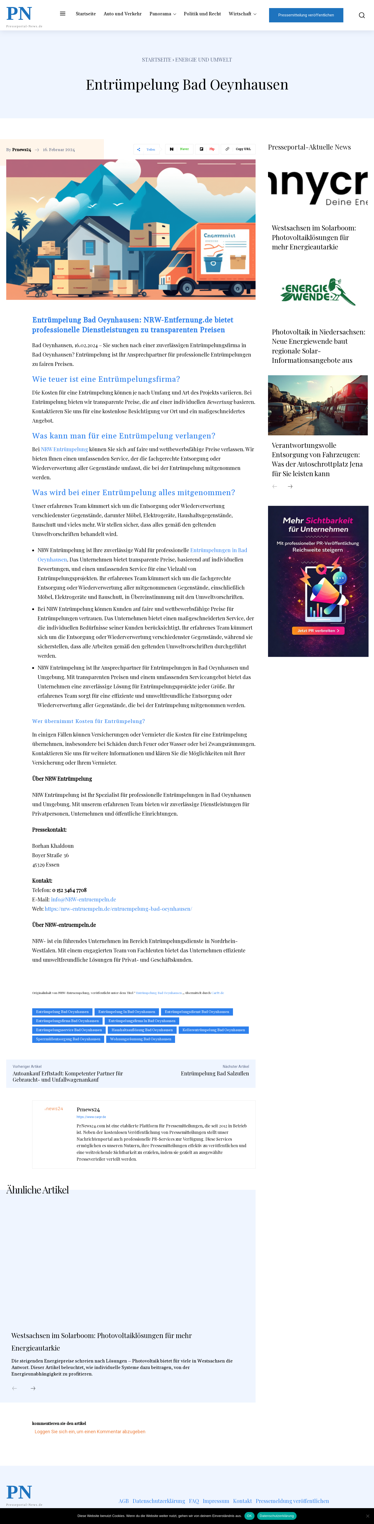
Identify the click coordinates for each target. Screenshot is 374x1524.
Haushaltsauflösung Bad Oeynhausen (142, 1030)
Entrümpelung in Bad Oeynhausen (126, 1012)
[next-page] (33, 1390)
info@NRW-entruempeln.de (83, 899)
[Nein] (367, 1516)
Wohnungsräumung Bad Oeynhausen (140, 1039)
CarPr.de (217, 993)
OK (249, 1516)
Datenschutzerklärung (277, 1516)
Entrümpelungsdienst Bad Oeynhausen (197, 1012)
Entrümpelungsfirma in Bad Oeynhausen (142, 1021)
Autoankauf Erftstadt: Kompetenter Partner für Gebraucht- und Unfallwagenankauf (68, 1076)
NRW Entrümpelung (64, 449)
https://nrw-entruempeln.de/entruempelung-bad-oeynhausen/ (118, 908)
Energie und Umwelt (203, 59)
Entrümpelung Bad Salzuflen (215, 1073)
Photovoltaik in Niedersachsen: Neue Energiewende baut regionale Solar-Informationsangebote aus (318, 343)
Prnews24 (21, 150)
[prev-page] (14, 1390)
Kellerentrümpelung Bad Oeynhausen (214, 1030)
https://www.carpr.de (91, 1117)
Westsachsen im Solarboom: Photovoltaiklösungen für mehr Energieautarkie (123, 1342)
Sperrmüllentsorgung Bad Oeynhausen (68, 1039)
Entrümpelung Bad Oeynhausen (159, 993)
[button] (358, 15)
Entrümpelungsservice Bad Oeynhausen (69, 1030)
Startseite (156, 59)
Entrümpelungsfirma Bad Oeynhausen (67, 1021)
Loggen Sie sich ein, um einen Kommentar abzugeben (90, 1433)
